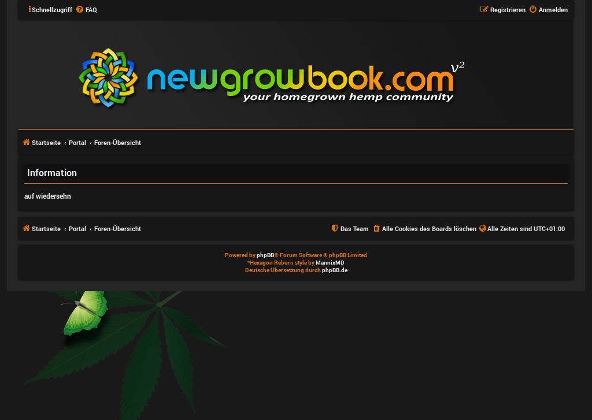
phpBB (265, 255)
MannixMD (330, 262)
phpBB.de (334, 270)
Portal (77, 142)
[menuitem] (86, 10)
